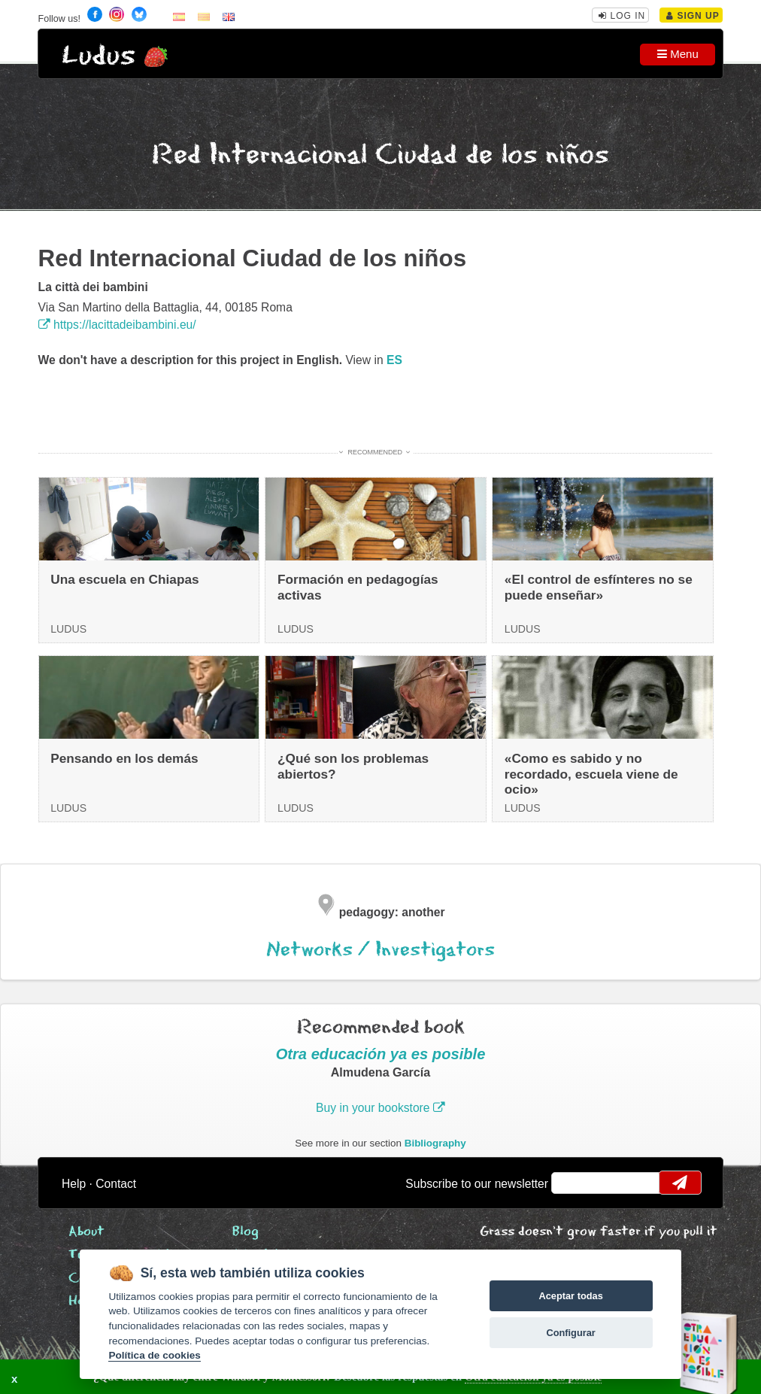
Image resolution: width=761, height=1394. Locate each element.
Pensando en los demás (124, 758)
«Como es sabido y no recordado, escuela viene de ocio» (591, 774)
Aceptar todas (570, 1295)
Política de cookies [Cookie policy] (154, 1355)
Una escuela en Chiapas (124, 579)
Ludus (98, 56)
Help (74, 1183)
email (572, 1182)
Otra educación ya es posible (381, 1054)
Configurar (570, 1332)
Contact (116, 1183)
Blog (245, 1232)
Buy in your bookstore (380, 1107)
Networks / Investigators (380, 949)
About (86, 1232)
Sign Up (693, 16)
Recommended (375, 452)
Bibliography (435, 1143)
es (394, 360)
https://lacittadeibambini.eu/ (117, 324)
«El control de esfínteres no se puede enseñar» (599, 587)
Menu (678, 53)
